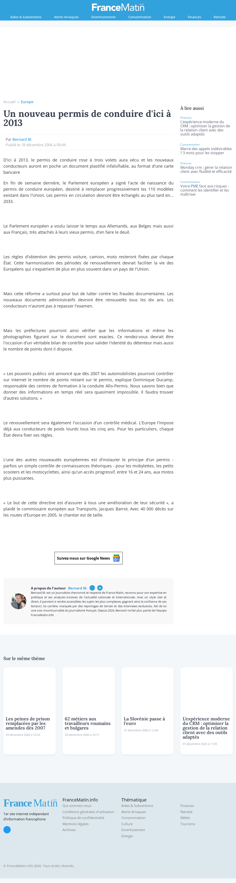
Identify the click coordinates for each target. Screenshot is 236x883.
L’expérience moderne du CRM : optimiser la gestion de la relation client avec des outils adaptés (205, 128)
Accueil (9, 101)
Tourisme (187, 824)
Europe (27, 101)
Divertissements (103, 17)
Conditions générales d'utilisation (88, 812)
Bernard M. (22, 139)
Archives (69, 830)
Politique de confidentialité (83, 818)
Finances (194, 17)
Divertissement (133, 830)
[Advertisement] (118, 65)
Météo (185, 818)
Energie (169, 17)
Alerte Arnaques (66, 17)
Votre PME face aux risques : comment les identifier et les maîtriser (204, 190)
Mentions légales (75, 824)
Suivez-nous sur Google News (88, 558)
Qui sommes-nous (76, 806)
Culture (127, 824)
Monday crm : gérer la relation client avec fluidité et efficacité (206, 169)
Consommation (139, 17)
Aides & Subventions (26, 17)
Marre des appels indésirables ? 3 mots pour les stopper (206, 150)
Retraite (220, 17)
